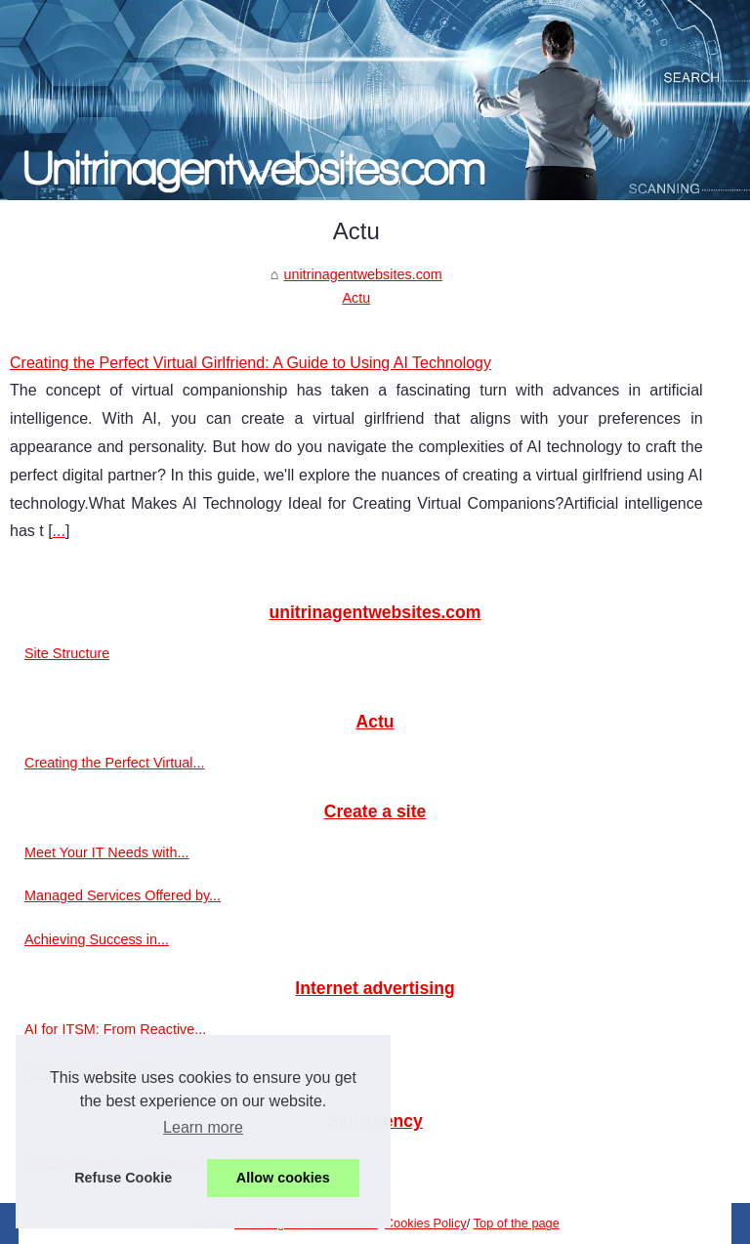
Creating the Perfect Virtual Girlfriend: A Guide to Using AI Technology (250, 362)
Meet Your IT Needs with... (106, 852)
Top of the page (517, 1223)
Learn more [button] (203, 1127)
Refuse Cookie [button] (123, 1177)
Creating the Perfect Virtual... (114, 762)
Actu (356, 298)
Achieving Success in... (96, 939)
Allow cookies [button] (283, 1177)
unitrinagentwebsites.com (362, 274)
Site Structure (66, 653)
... (59, 530)
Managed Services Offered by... (122, 895)
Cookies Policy (426, 1223)
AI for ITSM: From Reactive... (115, 1029)
